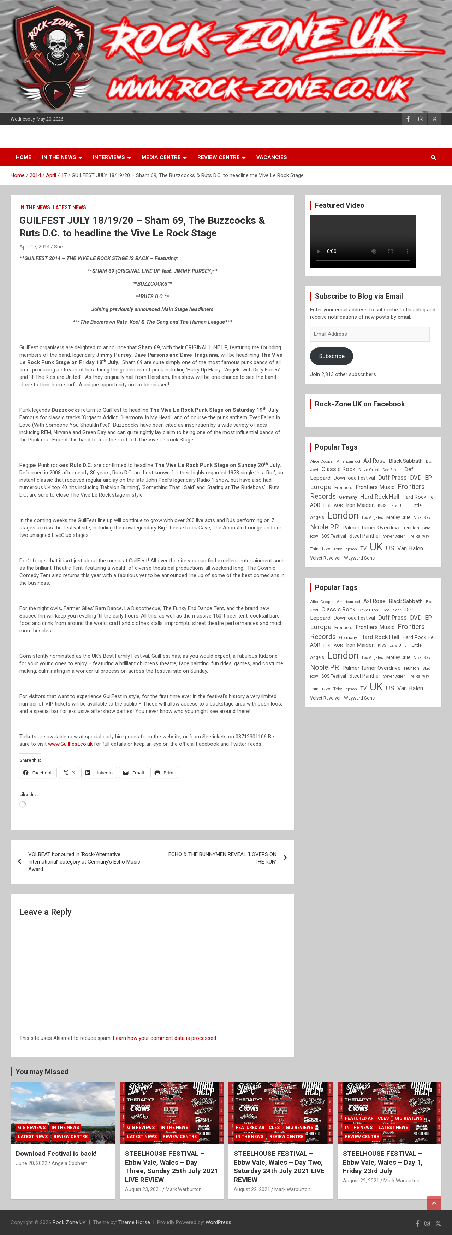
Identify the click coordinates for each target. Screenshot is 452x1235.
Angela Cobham (70, 1163)
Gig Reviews (32, 1127)
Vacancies (271, 157)
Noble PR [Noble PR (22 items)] (324, 527)
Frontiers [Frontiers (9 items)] (343, 487)
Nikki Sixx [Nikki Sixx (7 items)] (422, 517)
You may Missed (42, 1071)
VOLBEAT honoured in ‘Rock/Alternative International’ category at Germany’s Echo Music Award (84, 861)
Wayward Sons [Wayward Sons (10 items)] (359, 558)
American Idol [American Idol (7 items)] (348, 461)
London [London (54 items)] (343, 515)
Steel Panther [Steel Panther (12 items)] (364, 536)
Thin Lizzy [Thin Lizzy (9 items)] (320, 548)
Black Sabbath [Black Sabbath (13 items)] (406, 461)
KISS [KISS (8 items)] (382, 505)
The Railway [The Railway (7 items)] (418, 536)
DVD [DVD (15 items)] (416, 477)
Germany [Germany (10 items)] (348, 497)
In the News (59, 157)
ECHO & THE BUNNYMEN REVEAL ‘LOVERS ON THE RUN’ (222, 858)
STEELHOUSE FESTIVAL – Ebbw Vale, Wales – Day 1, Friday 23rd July (383, 1162)
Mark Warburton (184, 1189)
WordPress (218, 1222)
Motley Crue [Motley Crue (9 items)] (398, 517)
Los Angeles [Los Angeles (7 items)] (372, 517)
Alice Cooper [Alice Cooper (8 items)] (322, 461)
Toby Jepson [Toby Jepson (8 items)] (345, 548)
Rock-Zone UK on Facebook (360, 404)
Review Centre (218, 157)
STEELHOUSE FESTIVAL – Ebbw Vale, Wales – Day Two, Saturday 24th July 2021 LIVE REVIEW (279, 1166)
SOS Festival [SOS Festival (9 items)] (333, 536)
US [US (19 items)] (390, 548)
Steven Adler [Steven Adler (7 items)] (394, 536)
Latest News (69, 207)
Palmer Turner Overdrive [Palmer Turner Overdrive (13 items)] (371, 528)
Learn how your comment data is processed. (165, 1038)
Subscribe (332, 355)
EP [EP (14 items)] (428, 477)
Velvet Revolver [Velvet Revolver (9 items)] (325, 558)
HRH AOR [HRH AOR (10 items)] (333, 505)
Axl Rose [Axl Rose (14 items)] (374, 460)
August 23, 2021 (143, 1189)
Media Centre (161, 157)
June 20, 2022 (31, 1163)
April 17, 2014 (34, 247)
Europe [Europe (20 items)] (320, 487)
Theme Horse (134, 1222)
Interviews (109, 157)
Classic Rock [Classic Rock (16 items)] (338, 469)
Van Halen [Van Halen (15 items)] (410, 548)
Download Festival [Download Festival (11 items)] (354, 478)
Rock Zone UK (69, 1222)
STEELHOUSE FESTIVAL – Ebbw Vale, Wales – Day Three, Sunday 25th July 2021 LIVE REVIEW (171, 1166)
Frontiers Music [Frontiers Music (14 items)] (375, 487)
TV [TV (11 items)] (363, 548)
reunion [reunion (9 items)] (411, 528)
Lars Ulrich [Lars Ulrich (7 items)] (399, 505)
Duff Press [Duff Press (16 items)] (392, 477)
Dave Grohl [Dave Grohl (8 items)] (368, 469)
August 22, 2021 (252, 1189)
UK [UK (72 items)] (376, 547)
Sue (58, 247)
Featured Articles (258, 1127)
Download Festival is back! (56, 1153)
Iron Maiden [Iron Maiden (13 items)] (360, 505)
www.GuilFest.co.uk (70, 744)
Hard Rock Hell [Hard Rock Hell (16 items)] (379, 496)
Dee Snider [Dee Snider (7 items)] (391, 470)
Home (23, 157)
